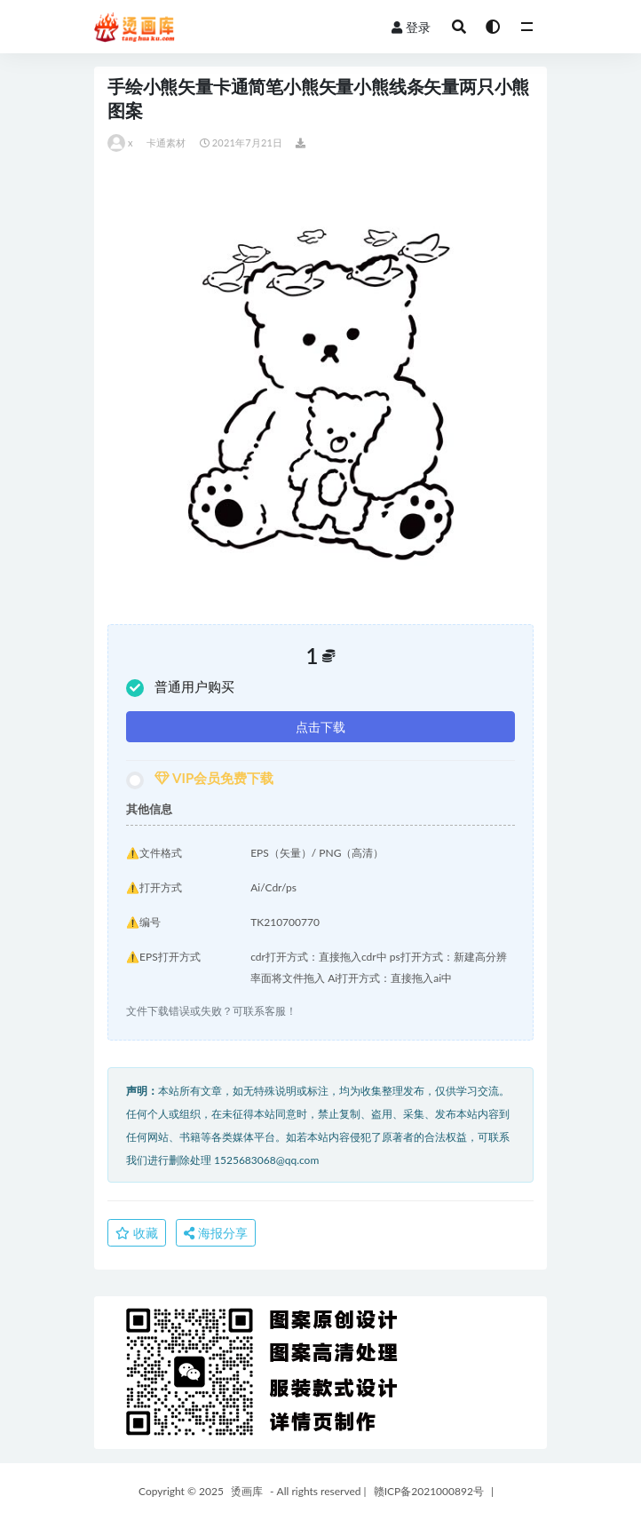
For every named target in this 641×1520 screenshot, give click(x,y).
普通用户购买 (180, 687)
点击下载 (320, 726)
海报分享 (216, 1232)
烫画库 (247, 1491)
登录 (411, 27)
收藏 (136, 1232)
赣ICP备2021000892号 (429, 1491)
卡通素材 (166, 142)
